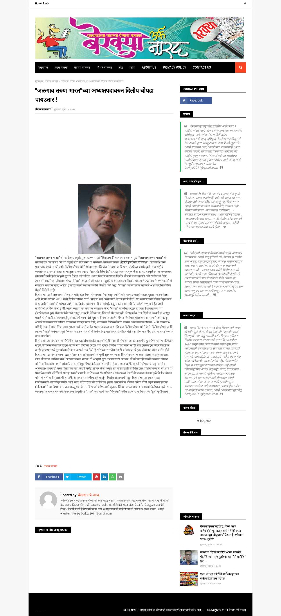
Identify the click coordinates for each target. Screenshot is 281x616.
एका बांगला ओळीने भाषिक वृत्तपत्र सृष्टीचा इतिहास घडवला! (219, 576)
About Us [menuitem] (149, 67)
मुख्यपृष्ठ (39, 81)
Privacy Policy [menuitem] (174, 67)
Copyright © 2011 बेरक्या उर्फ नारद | (226, 610)
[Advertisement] (104, 148)
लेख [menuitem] (121, 67)
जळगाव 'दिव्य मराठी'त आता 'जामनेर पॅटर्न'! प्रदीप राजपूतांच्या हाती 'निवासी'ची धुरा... (222, 557)
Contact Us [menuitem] (202, 67)
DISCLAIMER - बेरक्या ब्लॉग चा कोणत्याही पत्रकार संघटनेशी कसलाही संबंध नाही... (163, 610)
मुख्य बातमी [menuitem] (61, 67)
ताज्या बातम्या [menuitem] (82, 67)
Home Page (42, 3)
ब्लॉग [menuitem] (132, 67)
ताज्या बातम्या (51, 81)
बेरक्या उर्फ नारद (43, 109)
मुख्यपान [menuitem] (43, 67)
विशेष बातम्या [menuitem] (104, 67)
